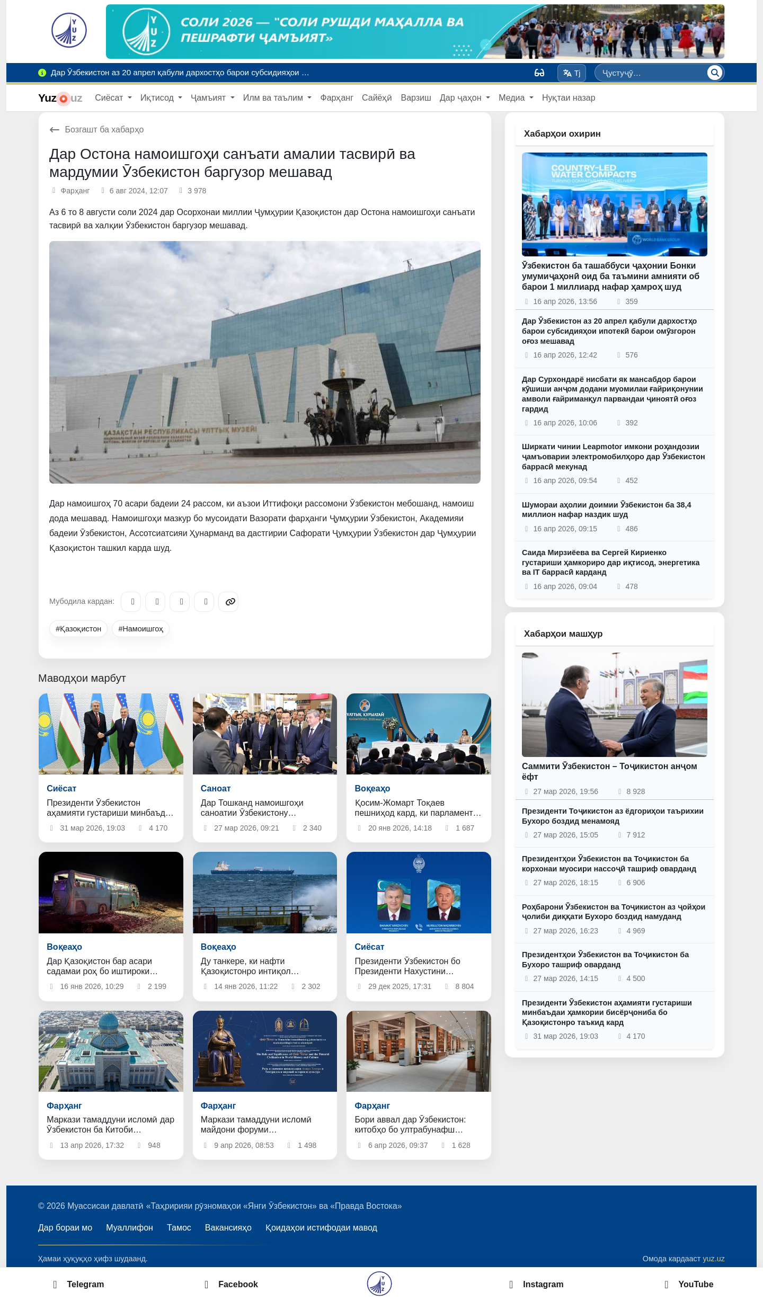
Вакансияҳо (228, 1227)
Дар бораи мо (65, 1227)
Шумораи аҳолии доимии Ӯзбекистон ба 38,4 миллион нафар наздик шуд (606, 510)
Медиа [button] (513, 97)
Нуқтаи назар (569, 97)
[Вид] (539, 72)
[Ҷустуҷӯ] (714, 72)
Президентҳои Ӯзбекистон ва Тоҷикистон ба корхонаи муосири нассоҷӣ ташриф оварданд (609, 863)
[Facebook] (155, 602)
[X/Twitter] (180, 602)
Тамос (179, 1227)
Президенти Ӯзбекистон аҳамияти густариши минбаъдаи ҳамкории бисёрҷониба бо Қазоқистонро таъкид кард (607, 1013)
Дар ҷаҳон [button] (462, 97)
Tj (571, 73)
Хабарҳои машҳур (563, 634)
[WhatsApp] (204, 602)
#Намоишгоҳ (140, 629)
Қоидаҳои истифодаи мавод (321, 1227)
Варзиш (416, 97)
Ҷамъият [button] (209, 97)
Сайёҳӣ (377, 97)
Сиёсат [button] (110, 97)
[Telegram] (131, 602)
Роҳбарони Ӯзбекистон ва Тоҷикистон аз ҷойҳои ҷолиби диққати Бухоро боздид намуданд (613, 912)
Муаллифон (129, 1227)
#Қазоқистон (78, 629)
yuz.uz (714, 1258)
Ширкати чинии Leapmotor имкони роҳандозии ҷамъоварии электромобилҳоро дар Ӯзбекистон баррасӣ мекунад (613, 456)
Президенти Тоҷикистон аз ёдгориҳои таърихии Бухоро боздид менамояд (613, 816)
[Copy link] (228, 602)
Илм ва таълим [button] (274, 97)
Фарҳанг (336, 97)
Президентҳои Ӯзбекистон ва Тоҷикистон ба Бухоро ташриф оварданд (605, 959)
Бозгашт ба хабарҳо (96, 129)
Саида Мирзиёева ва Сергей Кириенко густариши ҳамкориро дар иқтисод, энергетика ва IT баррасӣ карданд (611, 562)
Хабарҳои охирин (562, 134)
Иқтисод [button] (158, 97)
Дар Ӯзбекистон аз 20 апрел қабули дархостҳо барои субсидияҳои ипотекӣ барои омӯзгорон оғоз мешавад (609, 331)
